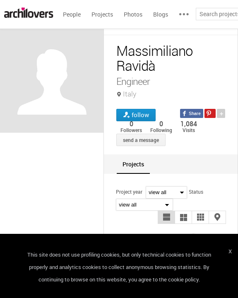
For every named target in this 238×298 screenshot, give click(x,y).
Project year (129, 191)
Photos (133, 14)
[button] (166, 217)
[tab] (133, 164)
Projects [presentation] (133, 164)
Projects (102, 14)
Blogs (160, 14)
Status (196, 191)
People (72, 14)
